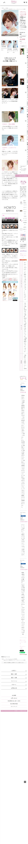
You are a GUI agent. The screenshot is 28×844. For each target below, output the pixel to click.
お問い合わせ (14, 698)
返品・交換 (14, 677)
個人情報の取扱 (14, 703)
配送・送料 (14, 674)
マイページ (14, 681)
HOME (3, 8)
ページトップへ (25, 782)
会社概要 (14, 695)
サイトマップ (14, 706)
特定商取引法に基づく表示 (14, 700)
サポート (14, 684)
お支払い (14, 670)
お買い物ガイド (25, 229)
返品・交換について (25, 202)
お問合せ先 (14, 688)
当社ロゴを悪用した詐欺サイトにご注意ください (14, 662)
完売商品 (7, 8)
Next (17, 23)
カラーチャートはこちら (25, 210)
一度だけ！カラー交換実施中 (25, 220)
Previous (3, 23)
